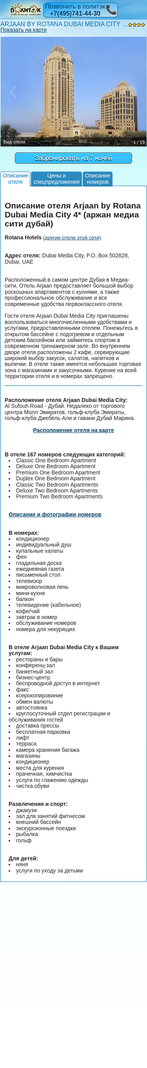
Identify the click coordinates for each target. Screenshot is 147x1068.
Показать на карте (23, 30)
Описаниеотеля (15, 178)
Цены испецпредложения (56, 178)
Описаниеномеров (97, 178)
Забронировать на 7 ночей (73, 158)
